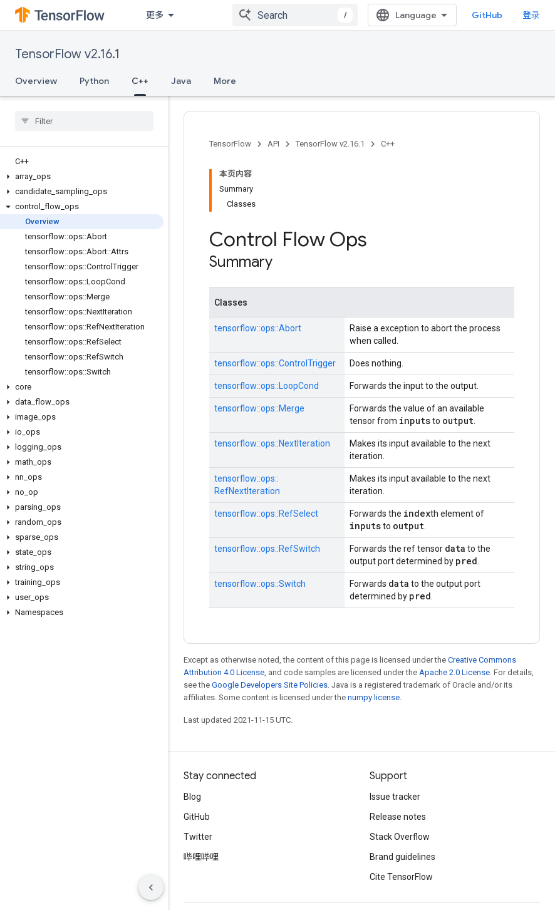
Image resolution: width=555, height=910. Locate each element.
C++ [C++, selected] (140, 80)
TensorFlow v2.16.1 (67, 54)
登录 (531, 15)
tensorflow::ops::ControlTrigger (275, 363)
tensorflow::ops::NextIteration (272, 443)
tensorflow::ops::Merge (259, 408)
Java (181, 80)
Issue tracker (395, 797)
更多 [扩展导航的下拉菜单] (154, 15)
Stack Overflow (400, 837)
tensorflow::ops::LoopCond (266, 386)
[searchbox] (84, 121)
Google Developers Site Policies (270, 685)
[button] (81, 176)
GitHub (487, 15)
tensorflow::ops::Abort (257, 328)
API (273, 143)
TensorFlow (230, 143)
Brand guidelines (402, 857)
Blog (192, 797)
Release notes (398, 817)
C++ (388, 143)
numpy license (374, 697)
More (225, 80)
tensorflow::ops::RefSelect (266, 514)
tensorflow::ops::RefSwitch (267, 549)
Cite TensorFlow (401, 877)
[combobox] (295, 15)
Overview (36, 80)
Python (94, 80)
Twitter (198, 837)
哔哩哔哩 (201, 857)
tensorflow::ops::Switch (260, 584)
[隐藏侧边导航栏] (150, 887)
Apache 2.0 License (454, 672)
